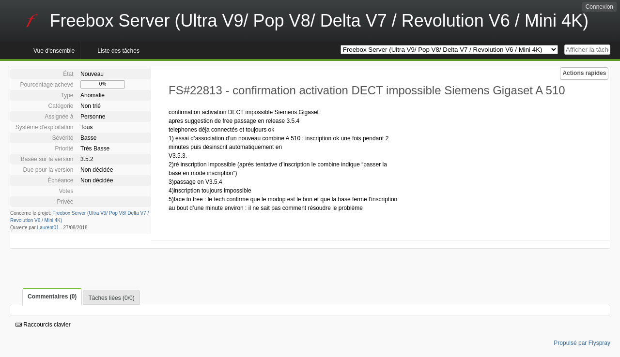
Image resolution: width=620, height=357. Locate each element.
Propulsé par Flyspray (582, 343)
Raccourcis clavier (43, 324)
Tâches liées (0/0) (111, 298)
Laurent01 (48, 227)
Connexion (599, 6)
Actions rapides (584, 73)
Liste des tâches (118, 50)
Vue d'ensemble (54, 50)
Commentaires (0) (52, 296)
